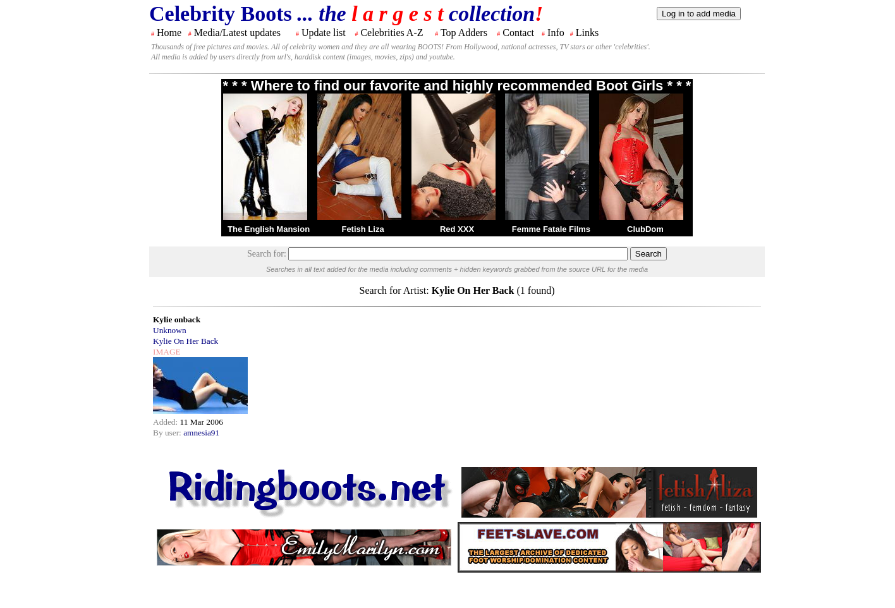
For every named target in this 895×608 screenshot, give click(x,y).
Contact (518, 32)
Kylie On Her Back (185, 341)
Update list (323, 32)
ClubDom (645, 229)
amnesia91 (201, 432)
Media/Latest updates (237, 32)
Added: (166, 422)
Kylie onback (176, 319)
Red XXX (457, 229)
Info (555, 32)
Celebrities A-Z (391, 32)
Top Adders (464, 32)
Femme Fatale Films (551, 229)
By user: (168, 432)
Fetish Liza (362, 229)
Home (169, 32)
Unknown (169, 330)
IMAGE (167, 351)
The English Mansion (269, 229)
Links (587, 32)
